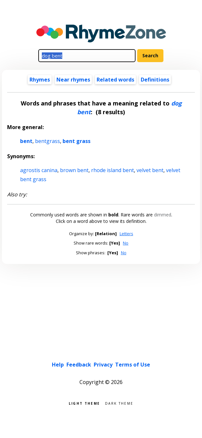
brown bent (74, 170)
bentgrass (47, 141)
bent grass (76, 141)
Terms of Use (132, 364)
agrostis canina (38, 170)
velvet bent (150, 170)
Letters (126, 233)
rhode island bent (112, 170)
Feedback (78, 364)
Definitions (155, 79)
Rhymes (40, 79)
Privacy (103, 364)
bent (26, 141)
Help (58, 364)
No (125, 243)
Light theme (84, 403)
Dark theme (119, 403)
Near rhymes (73, 79)
